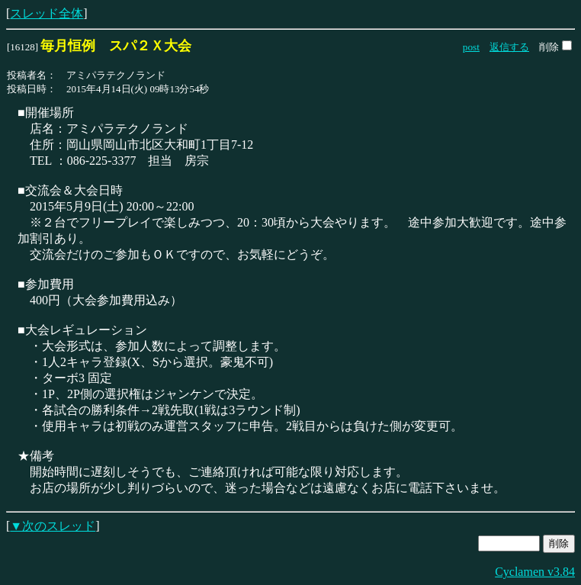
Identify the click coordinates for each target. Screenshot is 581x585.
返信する (509, 47)
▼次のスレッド (52, 525)
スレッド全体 (46, 13)
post (471, 47)
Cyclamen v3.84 (535, 571)
